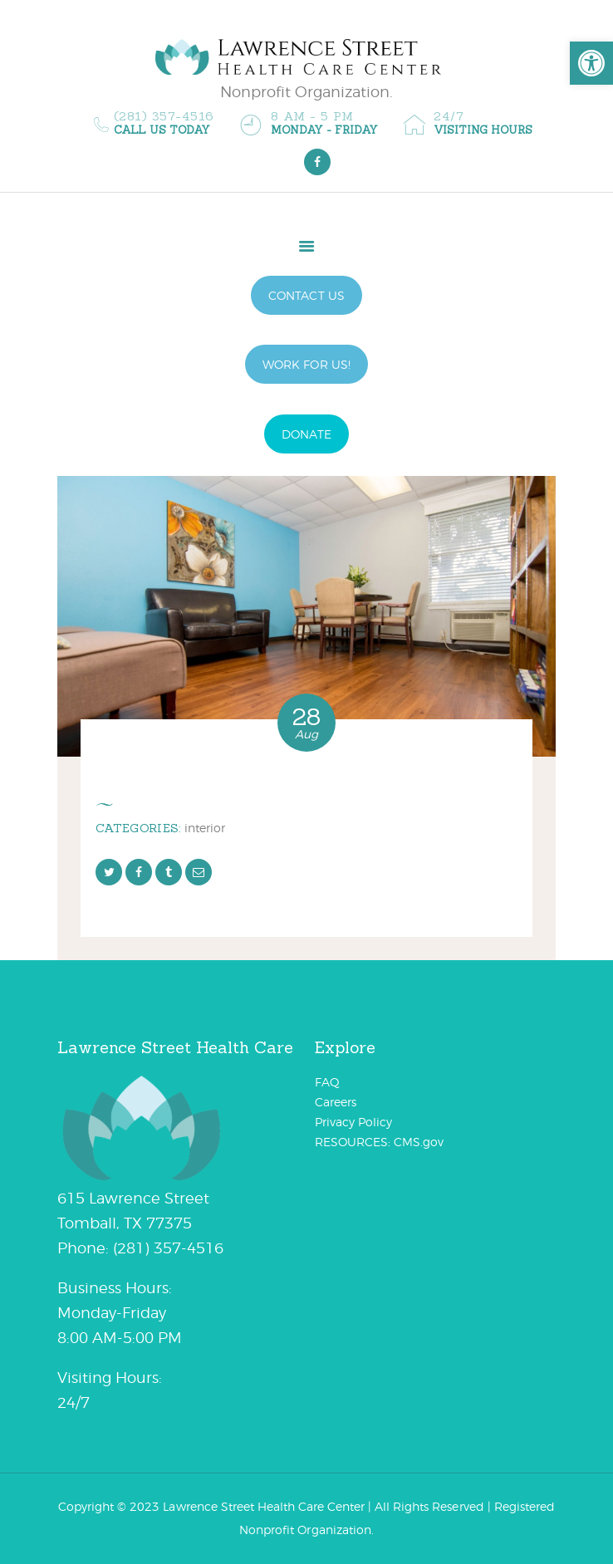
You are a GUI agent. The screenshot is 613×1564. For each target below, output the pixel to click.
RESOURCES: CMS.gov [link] (379, 1142)
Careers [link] (335, 1102)
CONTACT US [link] (306, 295)
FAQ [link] (327, 1082)
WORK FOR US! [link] (306, 364)
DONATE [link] (306, 434)
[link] (591, 63)
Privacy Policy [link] (353, 1122)
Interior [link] (204, 828)
